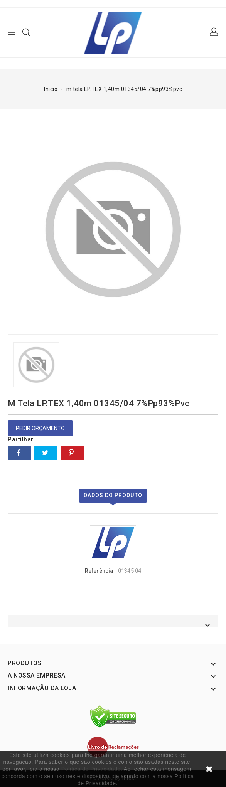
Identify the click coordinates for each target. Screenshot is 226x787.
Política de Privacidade (91, 769)
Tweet (45, 453)
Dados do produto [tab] (113, 495)
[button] (214, 32)
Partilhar (19, 453)
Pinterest (72, 453)
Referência (99, 571)
